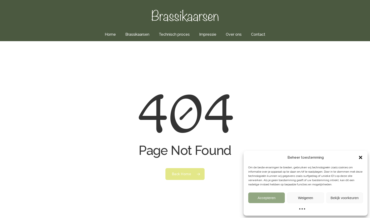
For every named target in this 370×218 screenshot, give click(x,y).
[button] (360, 157)
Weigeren (305, 198)
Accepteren (267, 198)
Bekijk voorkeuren (345, 198)
